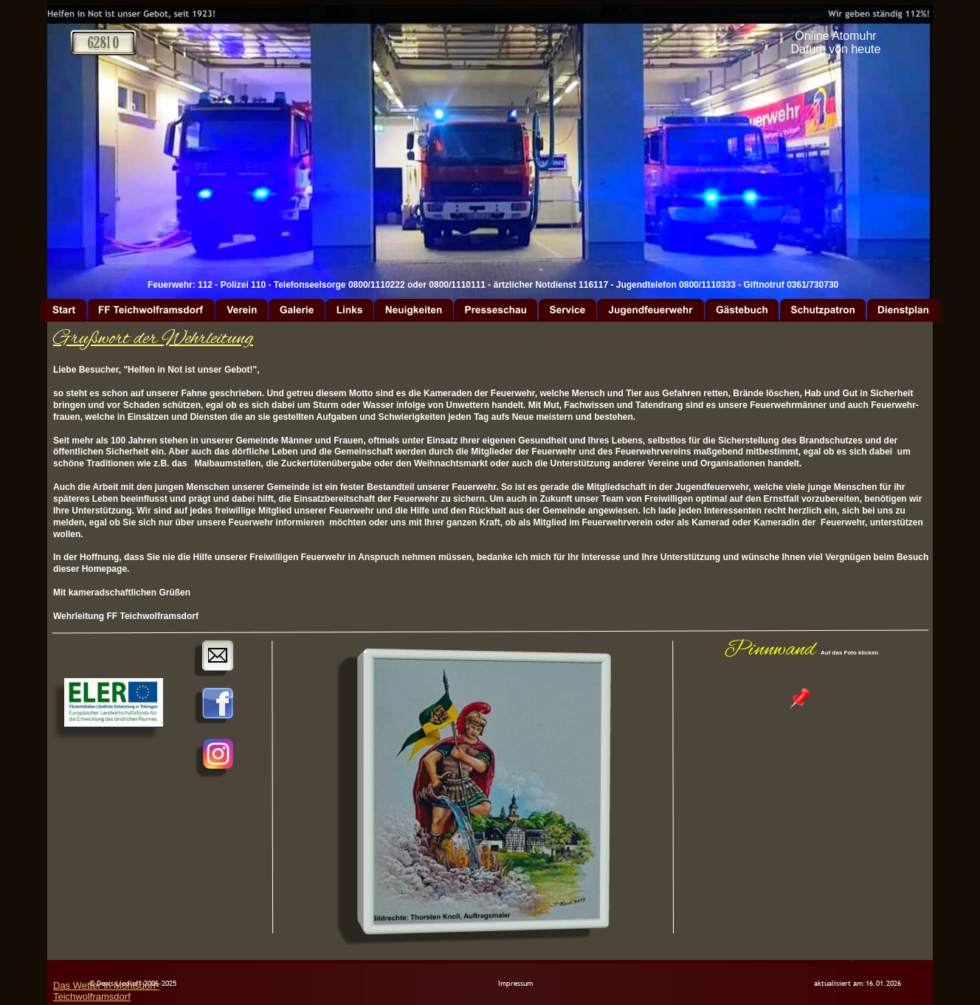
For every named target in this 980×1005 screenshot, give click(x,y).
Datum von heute (836, 49)
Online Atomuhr (835, 36)
